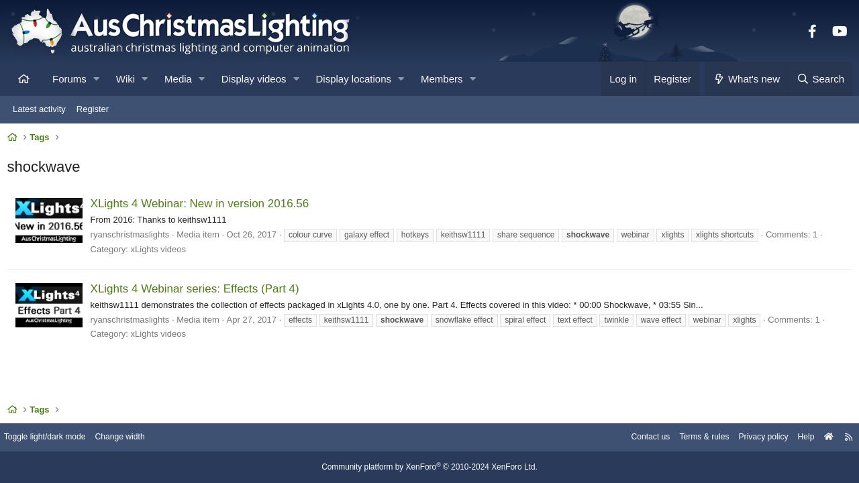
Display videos (254, 79)
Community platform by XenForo (429, 468)
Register (93, 109)
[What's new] (747, 79)
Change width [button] (137, 438)
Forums (69, 79)
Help (796, 438)
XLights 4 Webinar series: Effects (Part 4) (197, 292)
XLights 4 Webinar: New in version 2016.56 (202, 207)
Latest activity (39, 109)
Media (178, 79)
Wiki (125, 79)
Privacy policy (749, 438)
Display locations (354, 79)
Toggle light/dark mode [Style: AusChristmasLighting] (57, 438)
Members (442, 79)
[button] (96, 79)
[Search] (820, 79)
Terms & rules (686, 438)
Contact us (629, 438)
